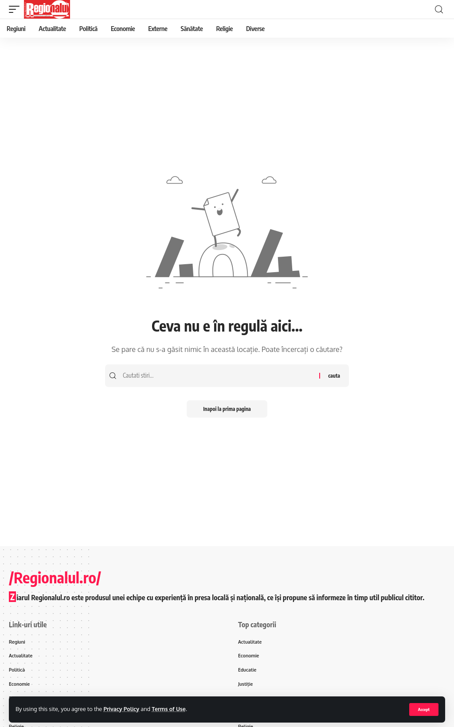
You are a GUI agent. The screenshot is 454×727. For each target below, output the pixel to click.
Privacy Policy (121, 708)
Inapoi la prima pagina (227, 409)
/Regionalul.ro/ (55, 577)
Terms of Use (170, 708)
